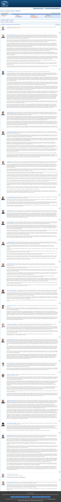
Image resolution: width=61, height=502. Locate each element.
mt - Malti (50, 8)
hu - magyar (49, 8)
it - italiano (46, 8)
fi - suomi (58, 8)
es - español (34, 8)
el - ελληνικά (40, 8)
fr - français (42, 8)
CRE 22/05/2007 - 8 (19, 16)
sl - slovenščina (57, 8)
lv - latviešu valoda (47, 8)
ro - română (55, 8)
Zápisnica (58, 24)
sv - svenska (59, 8)
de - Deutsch (38, 8)
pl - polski (52, 8)
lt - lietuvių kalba (48, 8)
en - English (41, 8)
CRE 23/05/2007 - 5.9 (34, 16)
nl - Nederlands (51, 8)
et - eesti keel (39, 8)
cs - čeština (35, 8)
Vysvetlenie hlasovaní (34, 17)
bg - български (33, 8)
